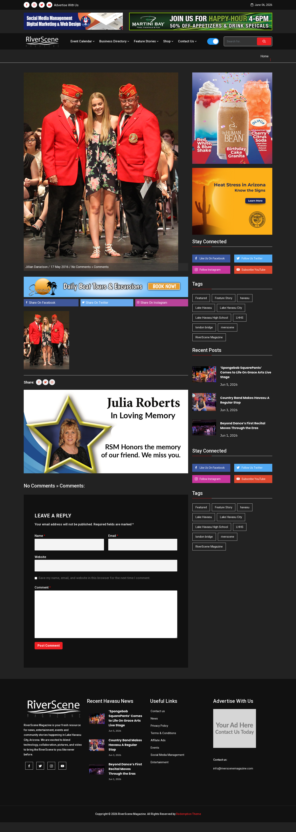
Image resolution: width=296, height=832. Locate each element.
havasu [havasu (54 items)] (244, 298)
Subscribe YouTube (253, 269)
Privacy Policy (159, 725)
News (154, 718)
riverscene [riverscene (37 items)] (227, 327)
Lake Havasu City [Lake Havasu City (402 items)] (231, 308)
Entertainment (160, 762)
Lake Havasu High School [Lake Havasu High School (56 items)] (212, 317)
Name (40, 536)
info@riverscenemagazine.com (233, 768)
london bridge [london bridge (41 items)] (204, 327)
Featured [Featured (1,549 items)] (201, 298)
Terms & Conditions (163, 733)
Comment (43, 587)
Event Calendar (83, 41)
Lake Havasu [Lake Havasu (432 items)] (204, 308)
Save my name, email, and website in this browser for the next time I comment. (94, 578)
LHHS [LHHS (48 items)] (239, 317)
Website (40, 557)
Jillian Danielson (36, 267)
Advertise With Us (66, 5)
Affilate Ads (158, 740)
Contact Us (187, 41)
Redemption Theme (188, 813)
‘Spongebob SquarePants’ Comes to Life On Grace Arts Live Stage (245, 372)
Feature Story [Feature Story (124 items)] (223, 298)
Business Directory (114, 41)
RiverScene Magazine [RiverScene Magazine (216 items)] (209, 337)
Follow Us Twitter (252, 258)
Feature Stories (146, 41)
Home (264, 56)
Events (155, 747)
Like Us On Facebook (212, 258)
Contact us (158, 711)
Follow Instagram (210, 269)
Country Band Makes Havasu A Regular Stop (125, 745)
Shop (168, 41)
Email (113, 536)
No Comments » (82, 267)
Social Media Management (167, 755)
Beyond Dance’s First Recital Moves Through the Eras (242, 425)
